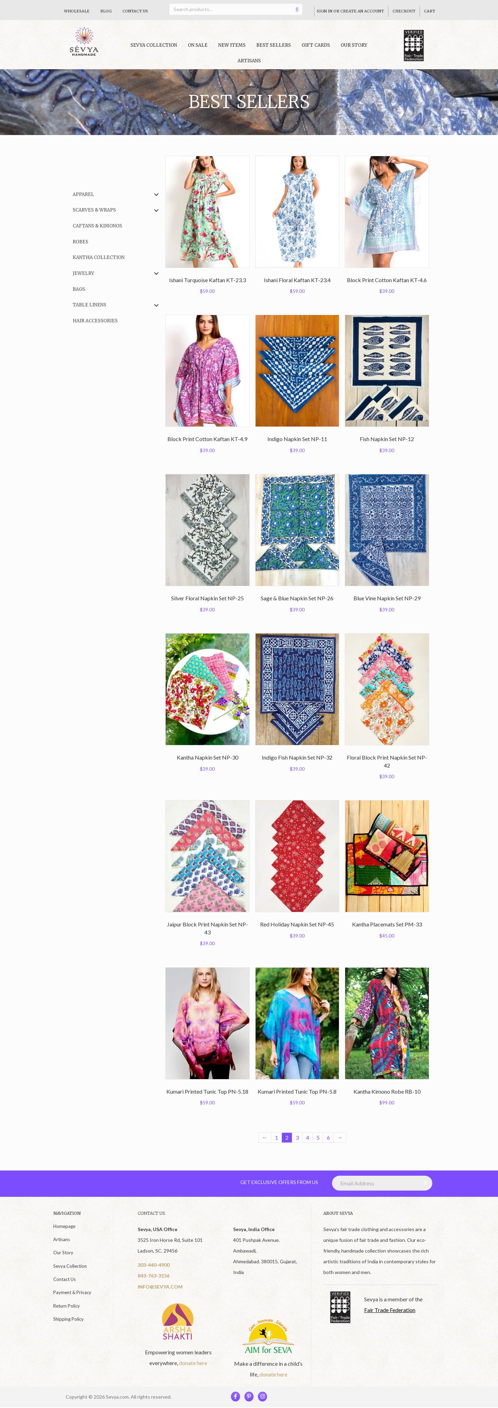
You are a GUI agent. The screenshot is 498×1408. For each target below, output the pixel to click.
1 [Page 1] (276, 1137)
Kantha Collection (98, 257)
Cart (429, 11)
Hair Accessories (95, 321)
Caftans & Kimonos (97, 226)
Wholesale (77, 11)
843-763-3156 (153, 1276)
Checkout (404, 11)
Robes (80, 242)
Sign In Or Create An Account (350, 11)
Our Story (354, 45)
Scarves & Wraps (94, 210)
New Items (232, 45)
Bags (79, 289)
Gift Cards (316, 45)
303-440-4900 (153, 1265)
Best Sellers (273, 45)
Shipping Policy (68, 1319)
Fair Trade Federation (389, 1310)
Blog (106, 11)
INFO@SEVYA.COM (160, 1287)
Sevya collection (153, 45)
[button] (156, 195)
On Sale (198, 45)
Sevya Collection (70, 1266)
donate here (193, 1363)
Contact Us (135, 11)
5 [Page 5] (318, 1137)
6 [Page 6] (328, 1137)
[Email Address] (382, 1183)
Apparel (83, 194)
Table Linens (89, 305)
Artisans (249, 61)
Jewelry (83, 273)
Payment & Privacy (72, 1292)
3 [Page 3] (297, 1137)
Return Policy (66, 1306)
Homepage (64, 1226)
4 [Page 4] (307, 1137)
